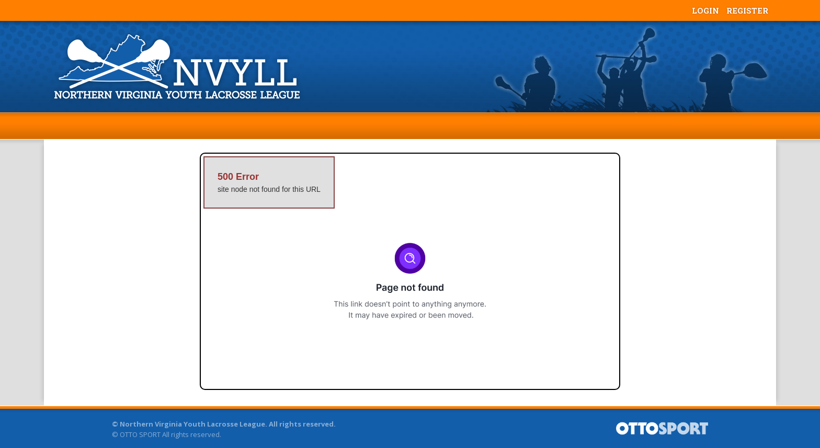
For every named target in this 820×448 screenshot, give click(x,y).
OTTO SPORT (140, 434)
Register (747, 10)
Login (705, 10)
